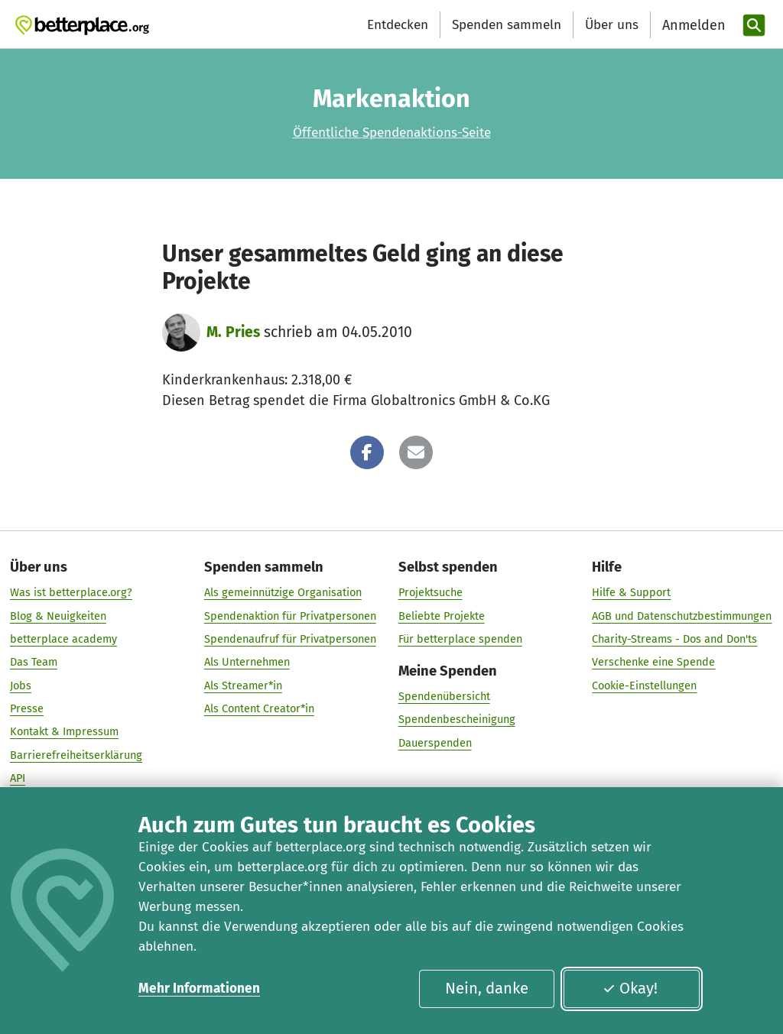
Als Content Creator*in (259, 708)
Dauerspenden (435, 743)
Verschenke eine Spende (653, 662)
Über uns (611, 25)
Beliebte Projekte (441, 616)
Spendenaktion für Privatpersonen (290, 616)
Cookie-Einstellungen (644, 685)
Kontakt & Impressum (64, 732)
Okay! (630, 988)
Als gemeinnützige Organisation (283, 593)
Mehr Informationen (199, 989)
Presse (27, 708)
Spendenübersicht (444, 696)
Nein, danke (486, 988)
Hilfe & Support (631, 593)
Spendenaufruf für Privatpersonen (290, 639)
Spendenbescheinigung (456, 720)
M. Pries (233, 332)
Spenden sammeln (506, 25)
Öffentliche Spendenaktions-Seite (392, 133)
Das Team (33, 662)
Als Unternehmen (247, 662)
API (17, 778)
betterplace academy (63, 639)
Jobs (20, 685)
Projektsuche (430, 593)
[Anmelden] (692, 25)
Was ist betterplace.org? (71, 593)
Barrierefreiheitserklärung (76, 755)
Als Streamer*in (243, 685)
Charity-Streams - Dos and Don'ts (674, 639)
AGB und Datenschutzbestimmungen (682, 616)
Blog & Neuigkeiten (58, 616)
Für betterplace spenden (460, 639)
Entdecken (397, 25)
